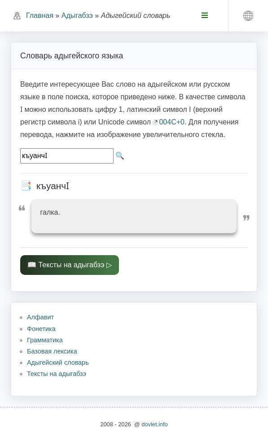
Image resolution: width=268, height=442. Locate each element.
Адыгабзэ (77, 15)
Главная (39, 15)
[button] (248, 15)
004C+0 (172, 122)
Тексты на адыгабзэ (71, 265)
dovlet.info (154, 424)
